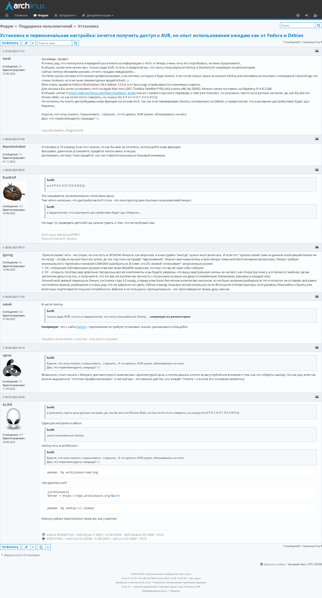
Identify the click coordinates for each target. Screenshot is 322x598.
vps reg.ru (195, 578)
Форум (43, 15)
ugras (7, 355)
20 (20, 66)
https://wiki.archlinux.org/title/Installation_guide (102, 93)
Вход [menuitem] (308, 16)
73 (20, 381)
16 (20, 154)
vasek (7, 304)
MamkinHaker (14, 146)
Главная (21, 15)
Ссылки (8, 16)
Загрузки (66, 15)
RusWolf (9, 177)
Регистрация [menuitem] (316, 16)
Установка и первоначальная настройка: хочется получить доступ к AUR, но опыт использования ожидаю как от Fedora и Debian (151, 35)
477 (21, 434)
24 (20, 262)
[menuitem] (298, 15)
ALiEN (7, 404)
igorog (8, 255)
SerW (7, 58)
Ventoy (82, 327)
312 (21, 206)
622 (21, 311)
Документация (99, 15)
